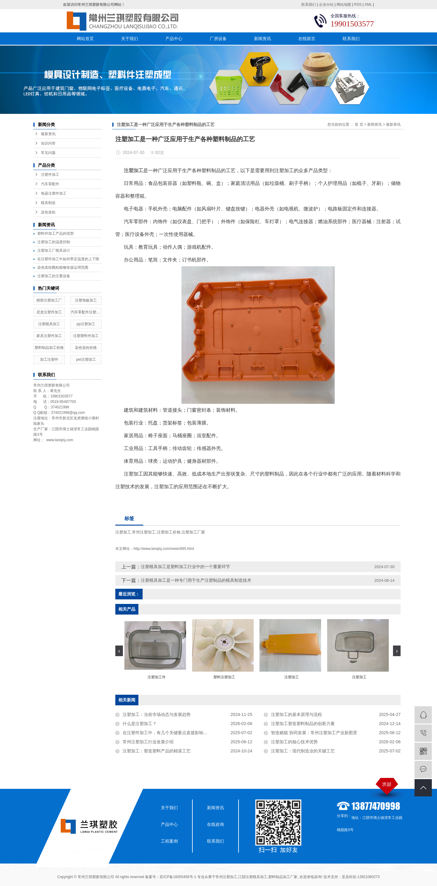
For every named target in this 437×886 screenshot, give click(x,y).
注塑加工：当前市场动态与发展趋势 (157, 714)
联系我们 (308, 4)
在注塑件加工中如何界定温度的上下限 (68, 259)
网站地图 (344, 4)
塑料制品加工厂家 (282, 877)
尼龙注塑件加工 (49, 312)
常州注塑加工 (144, 532)
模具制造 (48, 203)
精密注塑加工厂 (49, 300)
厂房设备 (218, 38)
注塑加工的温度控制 (53, 242)
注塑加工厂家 (193, 532)
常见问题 (48, 153)
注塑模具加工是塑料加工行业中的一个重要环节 (185, 566)
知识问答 (48, 143)
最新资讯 (48, 134)
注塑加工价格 (169, 532)
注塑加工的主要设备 (53, 276)
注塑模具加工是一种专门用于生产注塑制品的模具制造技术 (196, 580)
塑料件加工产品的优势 (55, 233)
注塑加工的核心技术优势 (294, 741)
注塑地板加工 (86, 300)
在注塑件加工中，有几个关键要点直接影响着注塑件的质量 (178, 732)
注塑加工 (123, 532)
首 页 (359, 124)
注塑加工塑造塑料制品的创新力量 (303, 723)
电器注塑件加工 (53, 193)
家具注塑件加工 (49, 336)
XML (368, 4)
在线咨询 (215, 824)
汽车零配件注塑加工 (86, 312)
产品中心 (173, 38)
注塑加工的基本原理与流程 (296, 714)
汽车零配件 (50, 184)
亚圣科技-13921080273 (361, 877)
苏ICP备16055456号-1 (178, 877)
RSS (358, 4)
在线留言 (306, 38)
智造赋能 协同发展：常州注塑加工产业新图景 (314, 732)
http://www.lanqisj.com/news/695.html (164, 549)
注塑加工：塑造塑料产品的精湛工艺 (157, 750)
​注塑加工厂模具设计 (53, 250)
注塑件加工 (50, 174)
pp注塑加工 (86, 324)
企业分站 (326, 4)
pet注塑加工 (86, 359)
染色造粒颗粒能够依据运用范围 (62, 267)
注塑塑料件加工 (86, 336)
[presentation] (119, 651)
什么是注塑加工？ (140, 723)
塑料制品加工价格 (49, 348)
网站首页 (85, 38)
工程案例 (169, 841)
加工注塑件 (49, 359)
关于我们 (129, 38)
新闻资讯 (262, 38)
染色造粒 (48, 212)
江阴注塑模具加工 (252, 877)
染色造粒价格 (86, 348)
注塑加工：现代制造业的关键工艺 (303, 750)
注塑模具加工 (49, 324)
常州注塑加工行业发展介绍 (148, 741)
